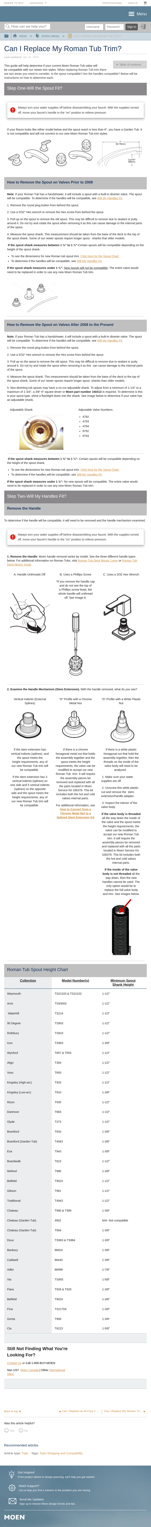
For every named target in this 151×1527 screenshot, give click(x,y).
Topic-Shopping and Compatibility (61, 1453)
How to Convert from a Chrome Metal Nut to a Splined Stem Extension (74, 813)
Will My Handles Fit (109, 198)
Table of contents (130, 64)
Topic (25, 1453)
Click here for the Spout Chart (100, 256)
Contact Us (14, 1363)
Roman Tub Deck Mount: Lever (98, 560)
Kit (92, 817)
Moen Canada (30, 1370)
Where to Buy (14, 3)
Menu (142, 14)
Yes (12, 1430)
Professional (112, 3)
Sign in (133, 3)
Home (20, 36)
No (26, 1430)
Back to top (11, 1411)
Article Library (47, 36)
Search (7, 27)
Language (36, 3)
